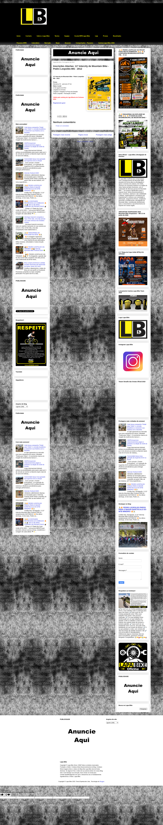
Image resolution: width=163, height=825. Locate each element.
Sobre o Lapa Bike (43, 36)
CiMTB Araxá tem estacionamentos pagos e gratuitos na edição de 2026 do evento (34, 145)
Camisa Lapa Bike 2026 (106, 43)
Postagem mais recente (61, 135)
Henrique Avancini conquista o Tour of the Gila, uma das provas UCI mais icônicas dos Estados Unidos (34, 219)
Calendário (35, 43)
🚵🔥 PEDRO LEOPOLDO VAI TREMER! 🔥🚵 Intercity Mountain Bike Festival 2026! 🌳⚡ (34, 249)
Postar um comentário (62, 126)
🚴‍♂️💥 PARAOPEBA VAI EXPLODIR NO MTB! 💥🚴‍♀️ (33, 233)
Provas (105, 36)
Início (18, 36)
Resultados (117, 36)
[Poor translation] (7, 794)
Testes (57, 36)
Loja (96, 36)
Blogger (102, 781)
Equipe (66, 36)
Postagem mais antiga (104, 135)
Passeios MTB (22, 43)
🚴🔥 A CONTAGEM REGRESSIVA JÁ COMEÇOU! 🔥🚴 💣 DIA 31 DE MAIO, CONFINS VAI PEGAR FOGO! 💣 (35, 203)
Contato (29, 36)
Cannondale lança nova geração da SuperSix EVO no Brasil (34, 160)
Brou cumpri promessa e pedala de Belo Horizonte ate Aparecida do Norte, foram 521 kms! (34, 264)
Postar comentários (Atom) (85, 141)
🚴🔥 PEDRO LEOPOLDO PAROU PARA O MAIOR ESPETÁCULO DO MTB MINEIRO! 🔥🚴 (33, 188)
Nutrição (47, 43)
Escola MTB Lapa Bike (82, 36)
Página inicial (83, 135)
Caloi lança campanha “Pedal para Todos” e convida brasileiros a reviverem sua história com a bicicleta (35, 130)
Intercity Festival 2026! (31, 173)
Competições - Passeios (84, 43)
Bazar (58, 43)
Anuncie (68, 43)
